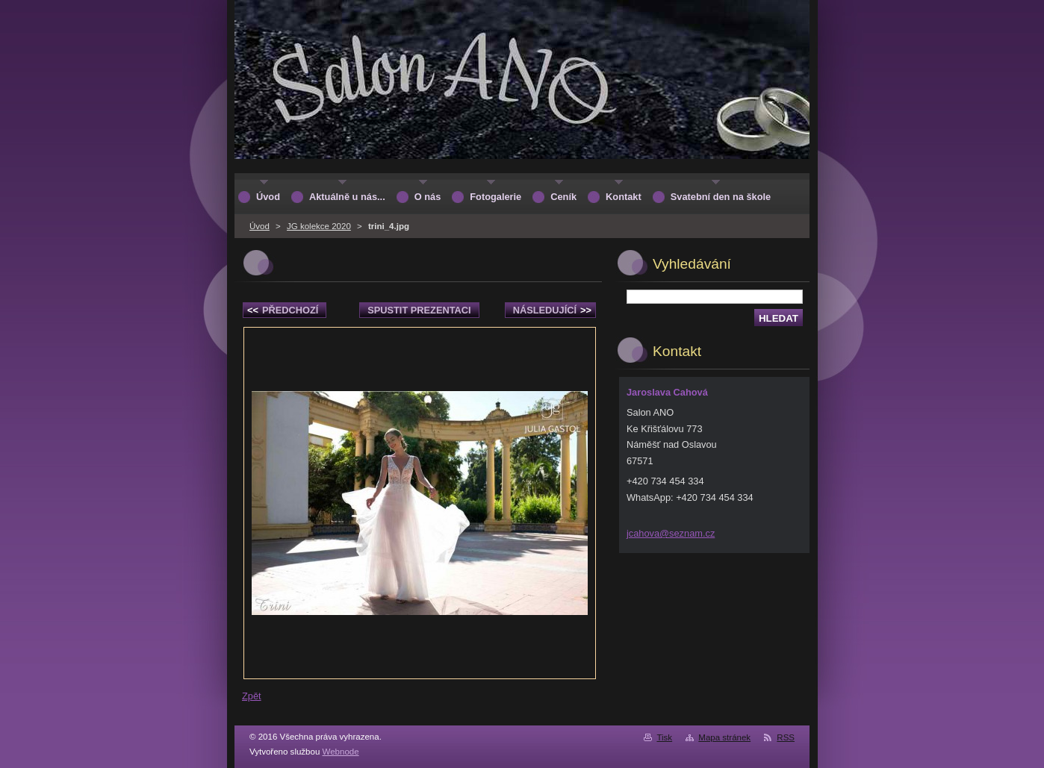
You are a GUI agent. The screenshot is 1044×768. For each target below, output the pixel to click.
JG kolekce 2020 (319, 226)
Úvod (259, 226)
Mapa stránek (724, 737)
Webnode (341, 751)
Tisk (664, 737)
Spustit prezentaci (418, 310)
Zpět (251, 696)
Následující (552, 310)
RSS (786, 737)
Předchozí (282, 310)
